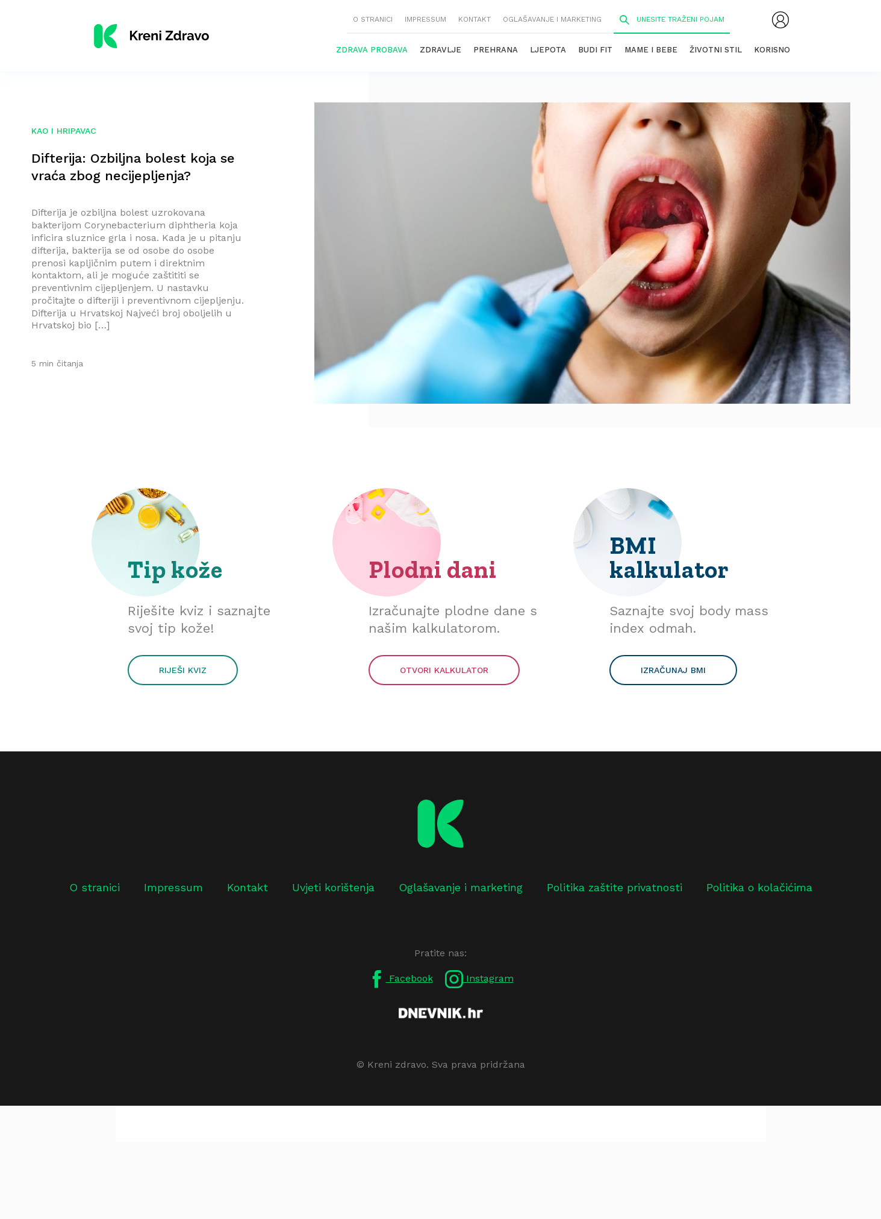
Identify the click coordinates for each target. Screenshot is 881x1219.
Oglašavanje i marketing (552, 19)
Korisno (772, 49)
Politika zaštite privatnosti (614, 887)
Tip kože (175, 569)
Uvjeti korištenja (333, 887)
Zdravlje (440, 49)
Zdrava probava (372, 49)
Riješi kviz (183, 670)
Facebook (400, 979)
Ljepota (548, 49)
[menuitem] (780, 20)
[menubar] (780, 20)
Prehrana (495, 49)
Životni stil (716, 49)
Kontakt (474, 19)
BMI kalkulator (669, 557)
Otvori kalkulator (444, 670)
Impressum (425, 19)
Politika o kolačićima (759, 887)
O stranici (373, 19)
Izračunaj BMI (673, 670)
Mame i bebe (650, 49)
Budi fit (595, 49)
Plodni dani (433, 569)
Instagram (479, 979)
